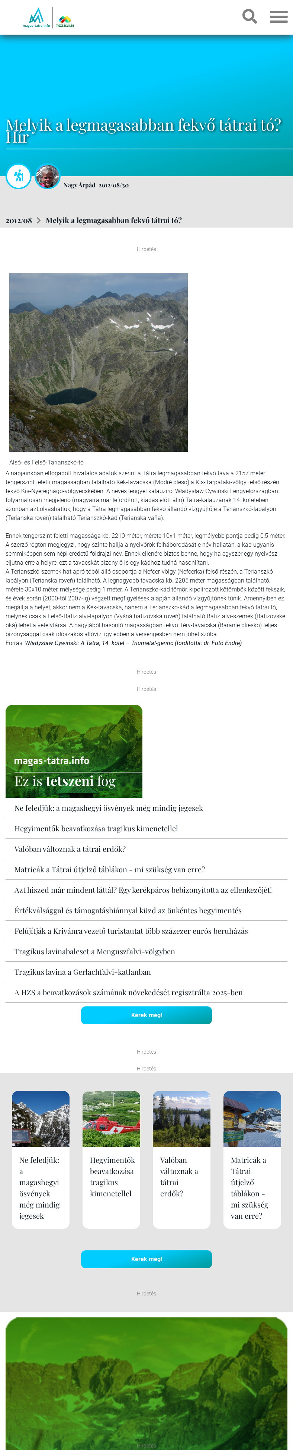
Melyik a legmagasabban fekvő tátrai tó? (114, 220)
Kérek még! (146, 1015)
